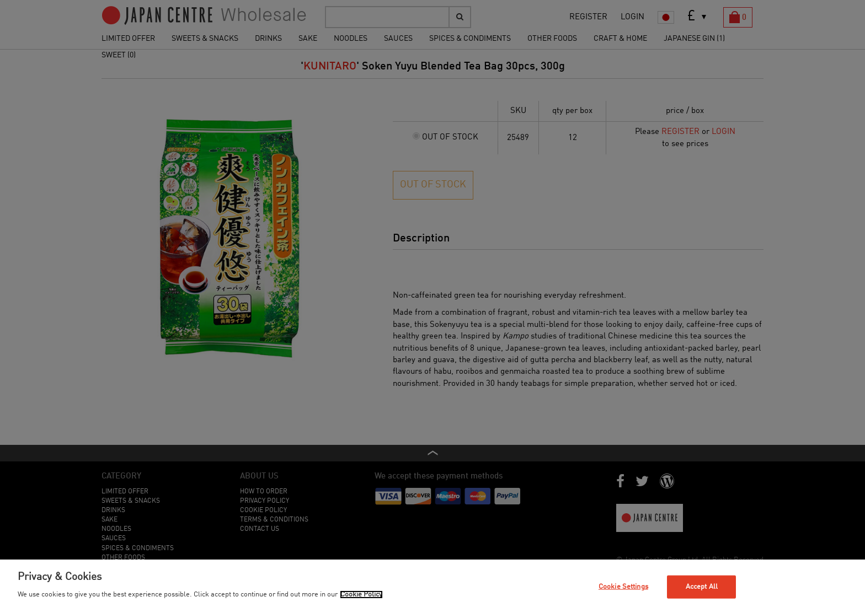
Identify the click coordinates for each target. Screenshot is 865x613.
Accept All (702, 586)
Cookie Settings (623, 586)
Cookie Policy (361, 594)
